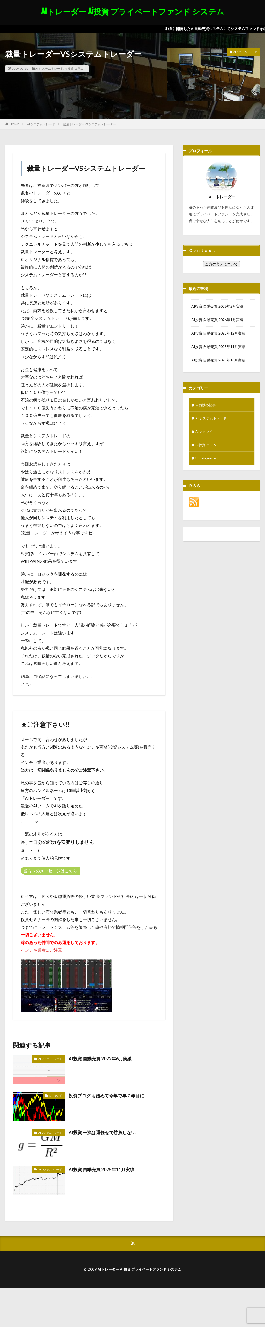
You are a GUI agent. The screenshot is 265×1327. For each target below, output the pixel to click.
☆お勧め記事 (206, 405)
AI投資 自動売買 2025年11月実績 (103, 1169)
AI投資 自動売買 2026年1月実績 (217, 319)
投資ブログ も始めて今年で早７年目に (109, 1095)
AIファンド (55, 1095)
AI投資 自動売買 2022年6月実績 (102, 1058)
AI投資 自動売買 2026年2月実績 (217, 306)
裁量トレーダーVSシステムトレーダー (89, 124)
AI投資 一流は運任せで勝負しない (104, 1132)
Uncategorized (207, 459)
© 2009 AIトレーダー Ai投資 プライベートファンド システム (132, 1269)
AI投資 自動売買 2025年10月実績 (218, 360)
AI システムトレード (49, 68)
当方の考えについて (221, 264)
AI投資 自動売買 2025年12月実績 (218, 333)
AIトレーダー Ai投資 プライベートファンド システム (132, 12)
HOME (14, 124)
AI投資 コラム (74, 68)
